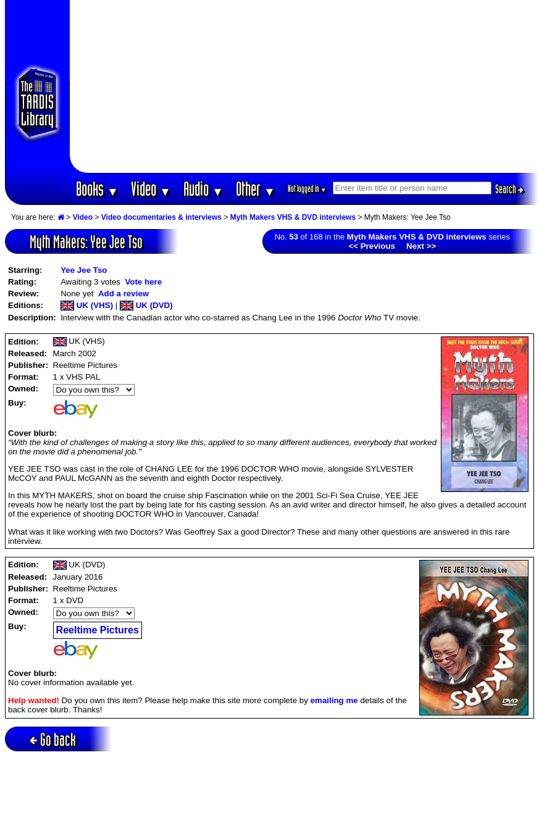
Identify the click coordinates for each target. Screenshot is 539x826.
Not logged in (307, 188)
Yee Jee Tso (84, 270)
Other (255, 188)
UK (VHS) (87, 305)
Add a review (123, 293)
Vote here (143, 281)
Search (509, 189)
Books (97, 188)
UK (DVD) (146, 305)
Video (151, 188)
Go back (53, 739)
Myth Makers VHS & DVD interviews (293, 217)
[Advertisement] (304, 86)
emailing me (334, 700)
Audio (203, 188)
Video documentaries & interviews (161, 217)
